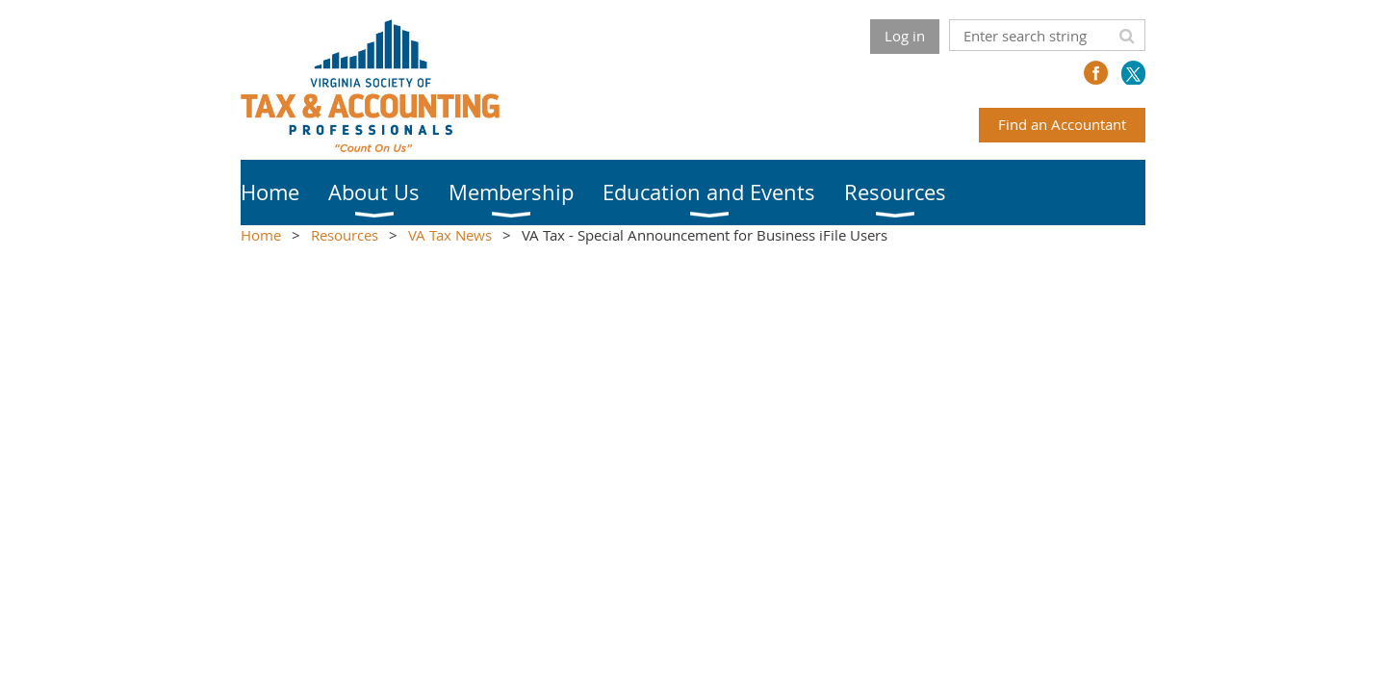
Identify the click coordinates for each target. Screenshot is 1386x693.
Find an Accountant (1062, 124)
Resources (344, 234)
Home (261, 234)
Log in (905, 35)
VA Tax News (450, 234)
